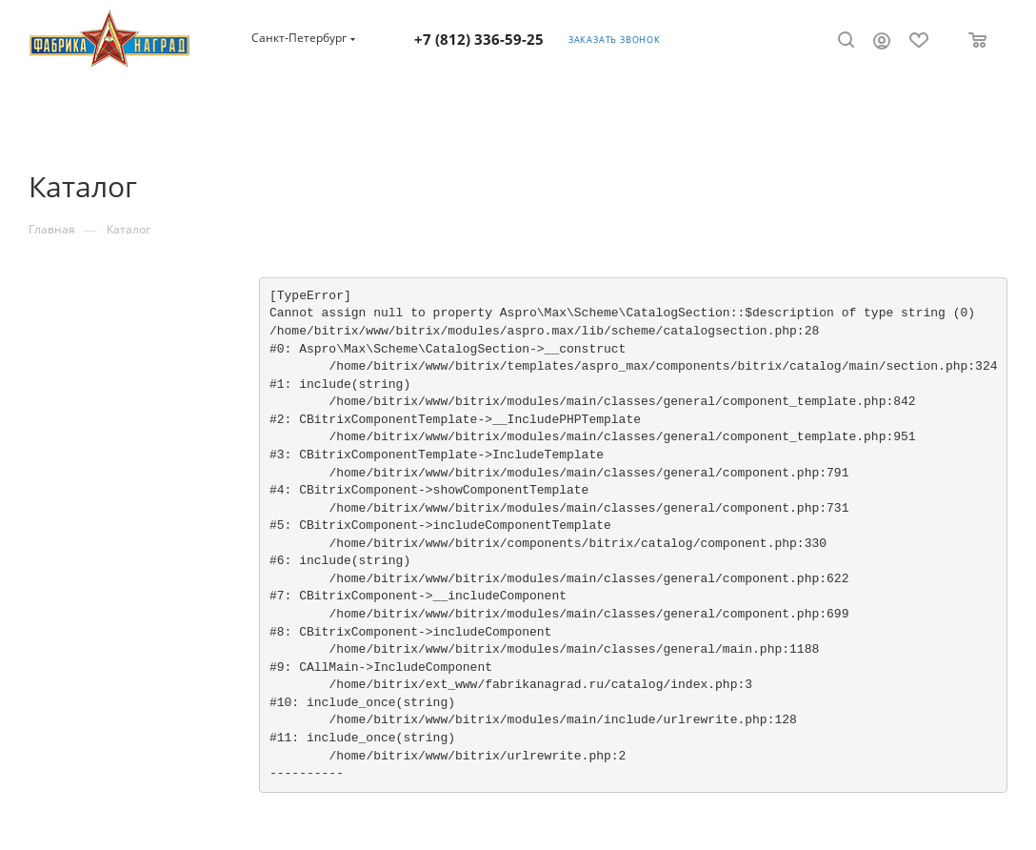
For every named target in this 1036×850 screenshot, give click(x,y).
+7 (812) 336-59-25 (479, 39)
